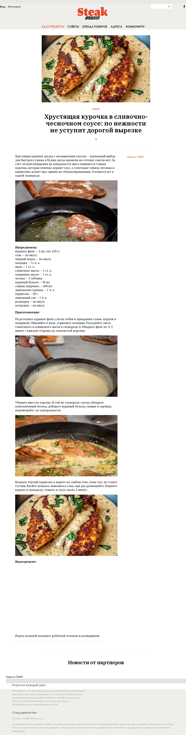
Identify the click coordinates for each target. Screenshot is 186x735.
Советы (73, 27)
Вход (3, 6)
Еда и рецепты (53, 27)
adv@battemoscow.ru (33, 718)
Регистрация (14, 6)
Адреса (116, 27)
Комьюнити (135, 27)
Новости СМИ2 (135, 157)
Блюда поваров (95, 27)
